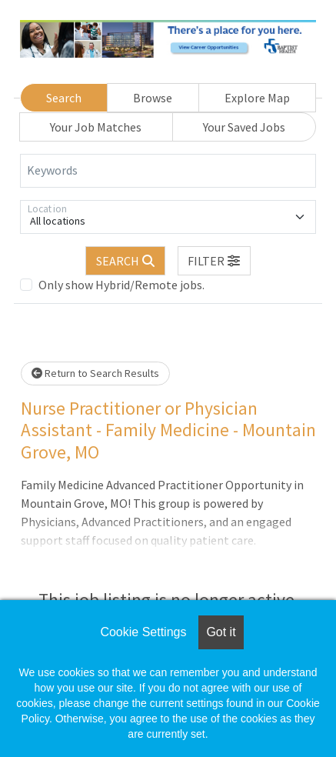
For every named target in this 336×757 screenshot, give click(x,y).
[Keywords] (168, 171)
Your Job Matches (95, 127)
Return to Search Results (95, 373)
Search (64, 97)
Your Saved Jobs (244, 127)
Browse (152, 97)
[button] (214, 260)
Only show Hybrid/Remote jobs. (121, 284)
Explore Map (257, 97)
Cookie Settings (143, 632)
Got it (220, 632)
